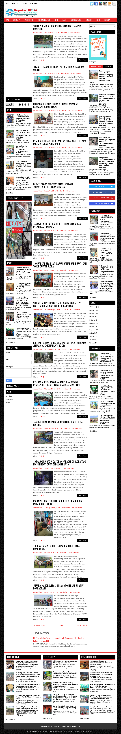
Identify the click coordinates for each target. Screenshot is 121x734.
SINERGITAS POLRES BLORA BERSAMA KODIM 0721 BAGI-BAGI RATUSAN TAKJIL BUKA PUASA (57, 304)
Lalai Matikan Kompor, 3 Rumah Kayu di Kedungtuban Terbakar (65, 662)
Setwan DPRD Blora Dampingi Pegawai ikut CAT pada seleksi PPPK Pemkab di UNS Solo (107, 284)
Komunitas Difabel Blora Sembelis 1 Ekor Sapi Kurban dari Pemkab (28, 685)
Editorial (107, 20)
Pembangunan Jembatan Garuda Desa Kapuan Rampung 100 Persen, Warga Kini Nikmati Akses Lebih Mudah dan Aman (107, 357)
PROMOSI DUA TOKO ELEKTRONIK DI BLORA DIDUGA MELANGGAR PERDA (57, 502)
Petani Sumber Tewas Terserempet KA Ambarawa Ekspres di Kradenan (65, 672)
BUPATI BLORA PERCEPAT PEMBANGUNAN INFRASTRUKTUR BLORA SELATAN (53, 186)
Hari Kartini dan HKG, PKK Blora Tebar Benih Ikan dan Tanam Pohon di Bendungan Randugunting (107, 419)
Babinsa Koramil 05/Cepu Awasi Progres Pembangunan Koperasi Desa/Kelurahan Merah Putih (101, 697)
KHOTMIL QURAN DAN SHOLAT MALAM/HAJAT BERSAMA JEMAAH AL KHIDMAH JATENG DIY (59, 344)
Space (91, 336)
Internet (92, 313)
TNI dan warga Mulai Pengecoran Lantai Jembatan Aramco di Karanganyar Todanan (107, 98)
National (92, 320)
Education (89, 20)
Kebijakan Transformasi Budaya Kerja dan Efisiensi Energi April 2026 (102, 707)
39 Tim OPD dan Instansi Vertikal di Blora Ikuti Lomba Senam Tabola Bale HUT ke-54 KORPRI (22, 300)
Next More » (10, 193)
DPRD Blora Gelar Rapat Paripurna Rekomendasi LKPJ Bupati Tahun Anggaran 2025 (101, 674)
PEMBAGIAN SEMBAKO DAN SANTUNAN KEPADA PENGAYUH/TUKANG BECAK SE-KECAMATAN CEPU (56, 384)
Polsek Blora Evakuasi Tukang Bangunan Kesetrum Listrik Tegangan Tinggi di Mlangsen (65, 684)
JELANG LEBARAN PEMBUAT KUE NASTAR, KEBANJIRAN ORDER (58, 68)
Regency (92, 330)
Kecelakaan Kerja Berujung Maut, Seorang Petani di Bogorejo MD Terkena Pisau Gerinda (107, 252)
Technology (17, 19)
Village (91, 343)
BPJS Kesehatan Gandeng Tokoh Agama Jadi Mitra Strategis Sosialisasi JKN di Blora (23, 164)
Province (92, 323)
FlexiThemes (37, 731)
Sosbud (63, 230)
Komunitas (65, 73)
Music (56, 20)
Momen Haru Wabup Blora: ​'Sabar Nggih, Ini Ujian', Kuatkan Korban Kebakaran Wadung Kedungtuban (27, 662)
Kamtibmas (66, 110)
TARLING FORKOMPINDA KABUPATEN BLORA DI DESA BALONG (58, 423)
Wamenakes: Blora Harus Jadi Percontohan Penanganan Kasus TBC (24, 148)
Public (91, 326)
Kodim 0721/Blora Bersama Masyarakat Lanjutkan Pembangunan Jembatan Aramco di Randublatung (106, 220)
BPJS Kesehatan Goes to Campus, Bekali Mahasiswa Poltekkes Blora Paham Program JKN (59, 639)
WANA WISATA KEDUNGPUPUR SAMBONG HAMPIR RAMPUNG (57, 27)
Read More (82, 60)
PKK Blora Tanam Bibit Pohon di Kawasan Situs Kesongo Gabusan (107, 403)
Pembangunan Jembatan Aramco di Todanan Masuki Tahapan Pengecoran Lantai (28, 697)
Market (91, 317)
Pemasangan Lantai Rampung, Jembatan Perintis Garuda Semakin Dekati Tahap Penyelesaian (106, 374)
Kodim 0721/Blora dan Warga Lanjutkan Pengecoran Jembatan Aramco (107, 140)
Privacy (24, 3)
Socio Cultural (77, 19)
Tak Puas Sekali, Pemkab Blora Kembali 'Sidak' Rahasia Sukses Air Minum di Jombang (106, 119)
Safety (91, 333)
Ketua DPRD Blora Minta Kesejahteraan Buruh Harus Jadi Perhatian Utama (101, 662)
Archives (108, 66)
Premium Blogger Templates (70, 731)
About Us (15, 3)
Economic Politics (45, 19)
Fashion (98, 20)
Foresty (92, 310)
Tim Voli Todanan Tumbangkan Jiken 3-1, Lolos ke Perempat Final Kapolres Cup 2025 (23, 316)
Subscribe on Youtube (103, 198)
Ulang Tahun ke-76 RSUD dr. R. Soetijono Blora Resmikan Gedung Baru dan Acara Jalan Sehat (23, 134)
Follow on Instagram (103, 204)
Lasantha (57, 731)
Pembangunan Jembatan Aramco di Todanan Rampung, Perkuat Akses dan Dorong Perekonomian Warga (102, 76)
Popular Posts (96, 66)
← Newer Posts (39, 625)
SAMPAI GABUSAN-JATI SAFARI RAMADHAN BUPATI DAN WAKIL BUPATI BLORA (60, 265)
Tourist (91, 340)
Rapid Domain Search (87, 731)
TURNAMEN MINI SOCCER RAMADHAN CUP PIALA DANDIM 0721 (56, 547)
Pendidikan (64, 592)
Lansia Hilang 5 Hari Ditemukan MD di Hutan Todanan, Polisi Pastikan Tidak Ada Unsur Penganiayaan (23, 180)
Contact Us (34, 3)
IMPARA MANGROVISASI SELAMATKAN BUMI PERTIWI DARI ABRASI (58, 587)
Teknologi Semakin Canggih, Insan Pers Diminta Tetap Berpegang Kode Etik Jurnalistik (106, 269)
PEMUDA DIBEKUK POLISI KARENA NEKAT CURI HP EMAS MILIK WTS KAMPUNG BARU (59, 142)
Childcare (92, 307)
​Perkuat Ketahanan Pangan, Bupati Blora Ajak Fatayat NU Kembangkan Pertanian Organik (107, 389)
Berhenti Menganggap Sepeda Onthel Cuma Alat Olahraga (23, 285)
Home (7, 3)
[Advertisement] (19, 60)
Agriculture (30, 19)
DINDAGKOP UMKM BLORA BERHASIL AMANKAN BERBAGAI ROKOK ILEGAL (55, 105)
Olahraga (64, 32)
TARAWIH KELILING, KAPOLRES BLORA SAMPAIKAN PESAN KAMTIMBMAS (57, 225)
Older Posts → (82, 625)
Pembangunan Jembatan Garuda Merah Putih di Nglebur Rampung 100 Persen (107, 235)
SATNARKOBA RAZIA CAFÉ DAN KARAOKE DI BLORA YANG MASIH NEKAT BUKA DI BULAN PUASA (59, 463)
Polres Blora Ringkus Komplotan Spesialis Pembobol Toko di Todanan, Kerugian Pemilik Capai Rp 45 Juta (65, 696)
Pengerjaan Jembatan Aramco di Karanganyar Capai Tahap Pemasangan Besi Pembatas (107, 161)
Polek (62, 191)
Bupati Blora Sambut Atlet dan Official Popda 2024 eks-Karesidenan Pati (23, 330)
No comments (75, 32)
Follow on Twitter (103, 186)
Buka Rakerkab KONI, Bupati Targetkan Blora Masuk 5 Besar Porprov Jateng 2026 (23, 270)
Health (65, 19)
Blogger (77, 726)
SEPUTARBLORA (59, 726)
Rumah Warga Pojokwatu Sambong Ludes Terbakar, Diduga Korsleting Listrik (64, 707)
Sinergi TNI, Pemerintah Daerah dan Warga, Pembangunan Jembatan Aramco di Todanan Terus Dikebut (28, 708)
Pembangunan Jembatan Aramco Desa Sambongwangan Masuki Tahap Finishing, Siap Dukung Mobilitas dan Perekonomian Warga (28, 675)
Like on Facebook (103, 192)
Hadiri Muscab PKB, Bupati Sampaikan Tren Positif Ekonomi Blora (102, 685)
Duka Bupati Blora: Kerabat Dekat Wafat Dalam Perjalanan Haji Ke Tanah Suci (23, 117)
